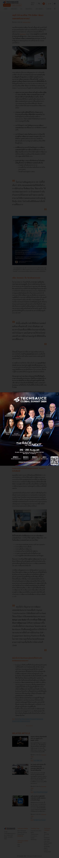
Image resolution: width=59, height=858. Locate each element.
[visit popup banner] (29, 429)
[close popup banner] (57, 394)
